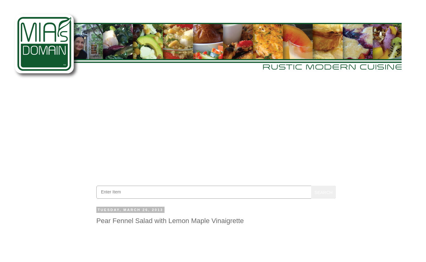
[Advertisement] (216, 133)
